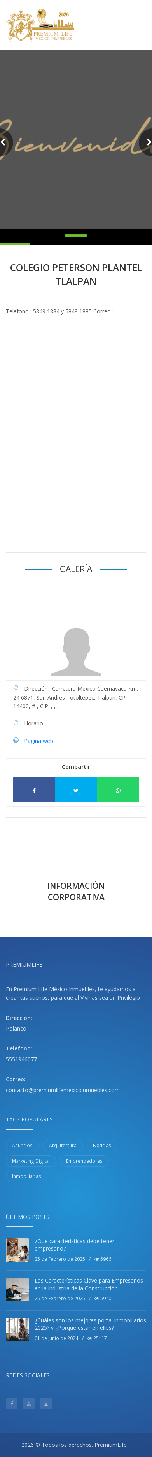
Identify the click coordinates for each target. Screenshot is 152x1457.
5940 (102, 1298)
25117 (97, 1338)
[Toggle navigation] (135, 17)
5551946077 (21, 1059)
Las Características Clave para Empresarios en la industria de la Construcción (89, 1284)
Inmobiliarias (26, 1176)
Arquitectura (63, 1145)
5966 (102, 1259)
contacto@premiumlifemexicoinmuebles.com (63, 1090)
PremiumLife (110, 1444)
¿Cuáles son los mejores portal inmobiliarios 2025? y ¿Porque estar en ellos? (90, 1324)
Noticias (102, 1145)
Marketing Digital (31, 1161)
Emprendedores (84, 1161)
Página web (38, 740)
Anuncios (22, 1145)
